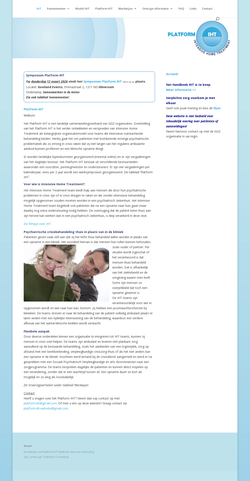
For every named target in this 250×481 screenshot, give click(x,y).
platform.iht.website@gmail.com (46, 408)
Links (193, 8)
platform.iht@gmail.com (40, 403)
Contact (207, 8)
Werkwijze (125, 8)
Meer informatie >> (181, 90)
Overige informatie (155, 8)
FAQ (181, 8)
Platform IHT (104, 8)
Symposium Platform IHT (102, 81)
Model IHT (82, 8)
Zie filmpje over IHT (37, 224)
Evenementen (56, 8)
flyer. (217, 108)
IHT (39, 8)
